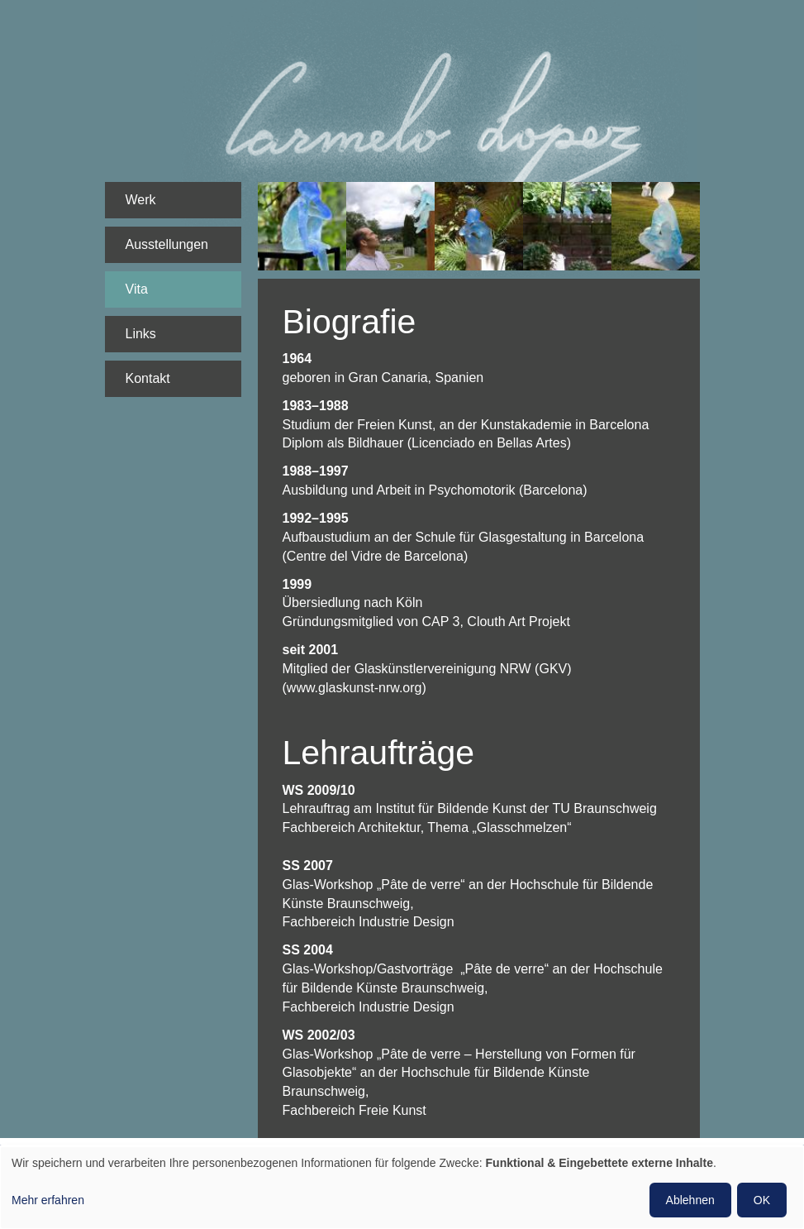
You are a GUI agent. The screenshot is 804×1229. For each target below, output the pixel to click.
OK (762, 1200)
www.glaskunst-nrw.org (354, 688)
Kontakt (148, 378)
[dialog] (402, 1187)
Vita (137, 289)
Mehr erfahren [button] (48, 1200)
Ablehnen (690, 1200)
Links (141, 334)
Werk (141, 200)
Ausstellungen (167, 244)
